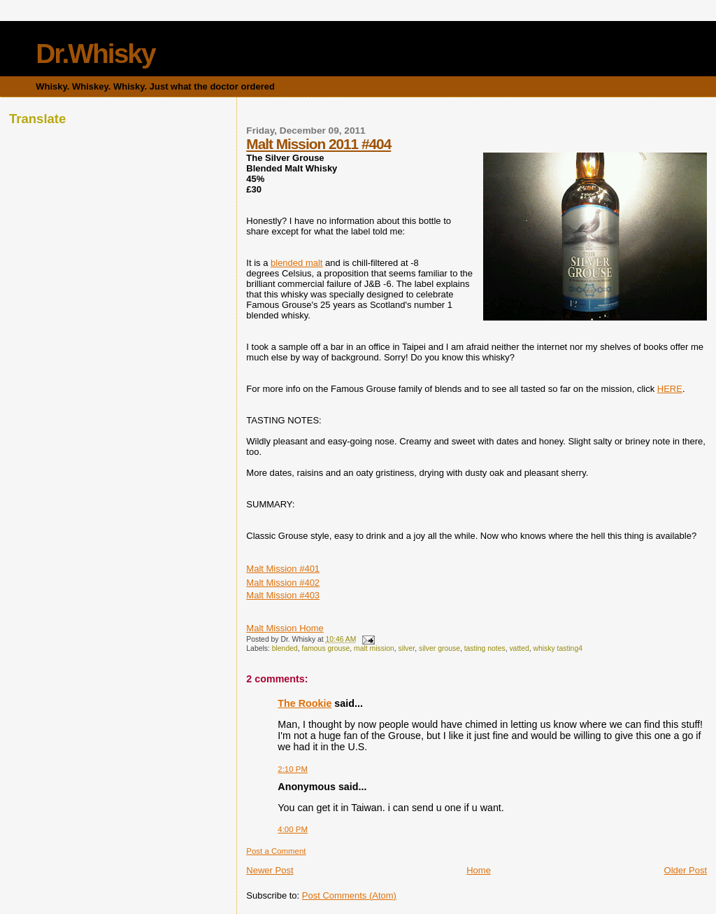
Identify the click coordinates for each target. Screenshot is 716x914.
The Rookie (304, 703)
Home (478, 870)
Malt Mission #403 (283, 595)
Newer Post (269, 870)
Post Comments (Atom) (349, 895)
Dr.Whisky (95, 53)
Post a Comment (276, 851)
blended (285, 648)
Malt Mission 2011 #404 (318, 144)
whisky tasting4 (558, 648)
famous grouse (326, 648)
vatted (519, 648)
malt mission (374, 648)
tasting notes (485, 648)
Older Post (685, 870)
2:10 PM (293, 769)
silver (407, 648)
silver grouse (439, 648)
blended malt (296, 263)
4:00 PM (293, 829)
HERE (669, 389)
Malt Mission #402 (283, 582)
